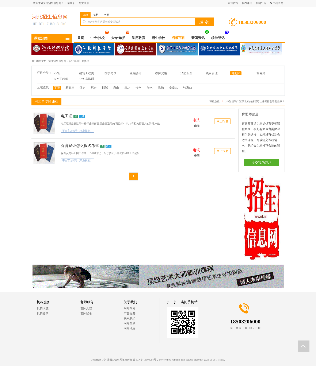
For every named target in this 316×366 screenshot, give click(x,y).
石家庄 (69, 87)
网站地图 (130, 328)
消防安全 (186, 73)
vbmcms (176, 359)
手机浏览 (278, 3)
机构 (95, 14)
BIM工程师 (61, 79)
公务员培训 (86, 79)
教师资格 (161, 73)
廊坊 (127, 87)
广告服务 (130, 313)
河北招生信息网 (57, 61)
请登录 (71, 3)
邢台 (94, 87)
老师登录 (86, 313)
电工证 (66, 116)
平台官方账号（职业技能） (77, 130)
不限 (57, 73)
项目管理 (212, 73)
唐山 (116, 87)
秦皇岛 (173, 87)
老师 (106, 14)
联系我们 (130, 318)
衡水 (150, 87)
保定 (82, 87)
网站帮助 (130, 323)
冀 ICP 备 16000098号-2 (145, 359)
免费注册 (84, 3)
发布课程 (247, 3)
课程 (85, 14)
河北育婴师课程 (46, 101)
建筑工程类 (86, 73)
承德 (161, 87)
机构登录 (43, 313)
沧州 (138, 87)
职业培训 (74, 61)
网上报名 (222, 121)
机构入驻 (43, 308)
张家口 (187, 87)
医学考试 (110, 73)
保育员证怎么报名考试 (80, 146)
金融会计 (136, 73)
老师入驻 (86, 308)
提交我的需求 (261, 162)
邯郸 (105, 87)
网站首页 (233, 3)
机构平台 (261, 3)
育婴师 (85, 61)
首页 (80, 38)
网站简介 (130, 308)
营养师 (260, 73)
